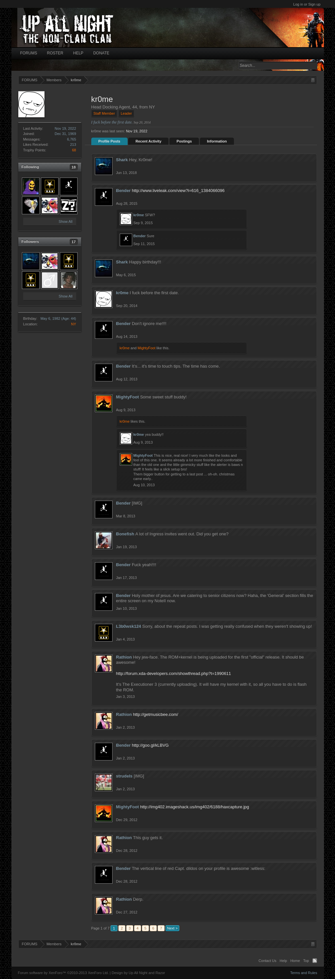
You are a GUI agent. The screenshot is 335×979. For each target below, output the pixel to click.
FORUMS (28, 53)
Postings (184, 141)
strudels (124, 776)
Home (295, 961)
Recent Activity (148, 141)
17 (74, 242)
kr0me (138, 215)
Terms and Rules (303, 973)
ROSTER (55, 53)
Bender (123, 190)
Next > (172, 928)
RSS (314, 960)
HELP (78, 53)
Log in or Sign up (306, 4)
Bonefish (125, 533)
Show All (65, 221)
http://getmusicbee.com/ (155, 714)
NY (73, 324)
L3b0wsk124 (128, 626)
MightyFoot (146, 348)
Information (217, 141)
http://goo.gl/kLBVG (150, 745)
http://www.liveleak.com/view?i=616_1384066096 (178, 190)
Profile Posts (109, 141)
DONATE (101, 53)
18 (74, 167)
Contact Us (267, 961)
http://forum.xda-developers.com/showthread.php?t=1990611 (173, 673)
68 (74, 150)
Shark (122, 159)
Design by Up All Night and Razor (138, 973)
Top (306, 961)
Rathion (124, 657)
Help (283, 961)
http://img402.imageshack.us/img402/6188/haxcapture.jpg (194, 806)
